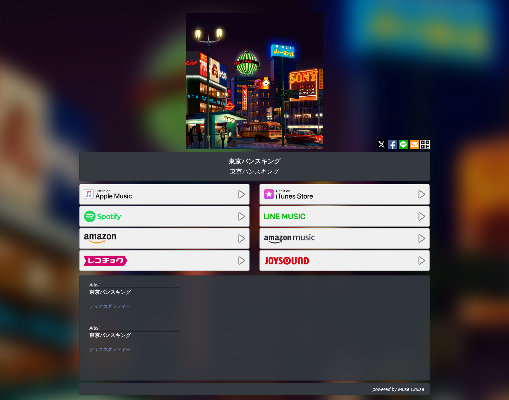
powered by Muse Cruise (398, 389)
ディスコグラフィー (109, 306)
